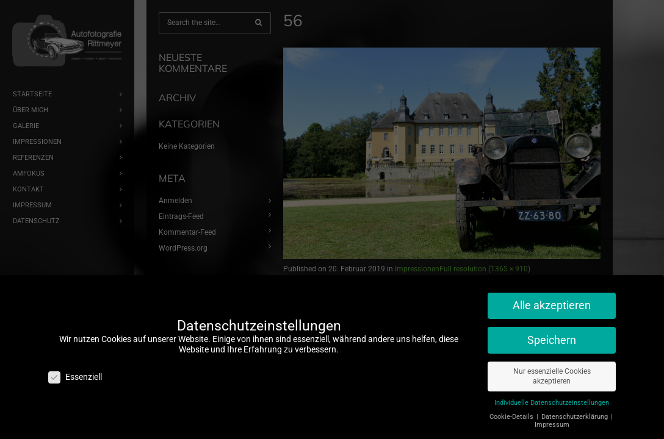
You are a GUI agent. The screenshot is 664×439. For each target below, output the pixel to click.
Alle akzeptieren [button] (552, 300)
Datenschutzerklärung (575, 412)
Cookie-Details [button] (512, 412)
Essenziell (75, 372)
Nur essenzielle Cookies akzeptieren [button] (552, 371)
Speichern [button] (551, 335)
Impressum (552, 420)
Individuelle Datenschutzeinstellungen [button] (551, 398)
